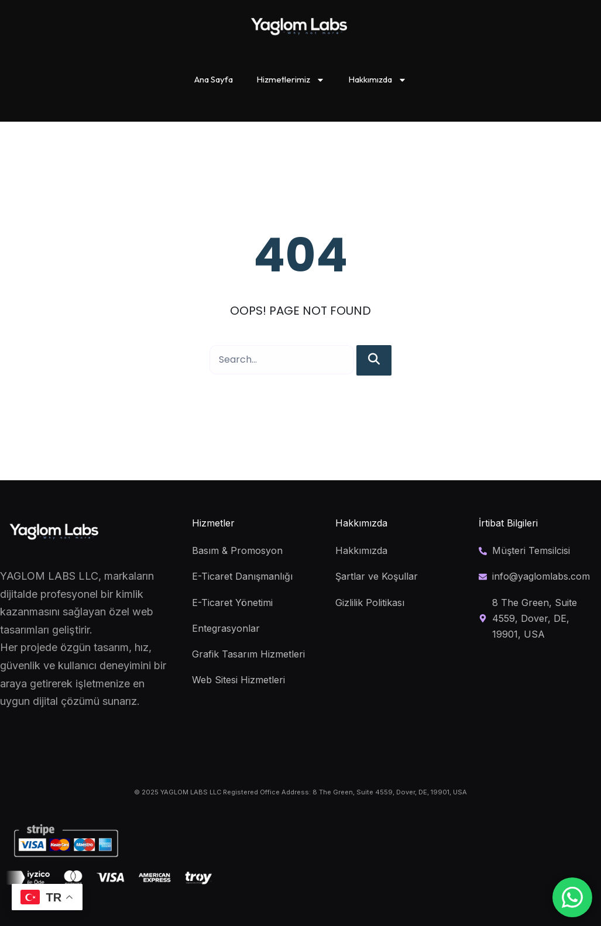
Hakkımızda (377, 80)
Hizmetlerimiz (290, 80)
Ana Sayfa (213, 79)
